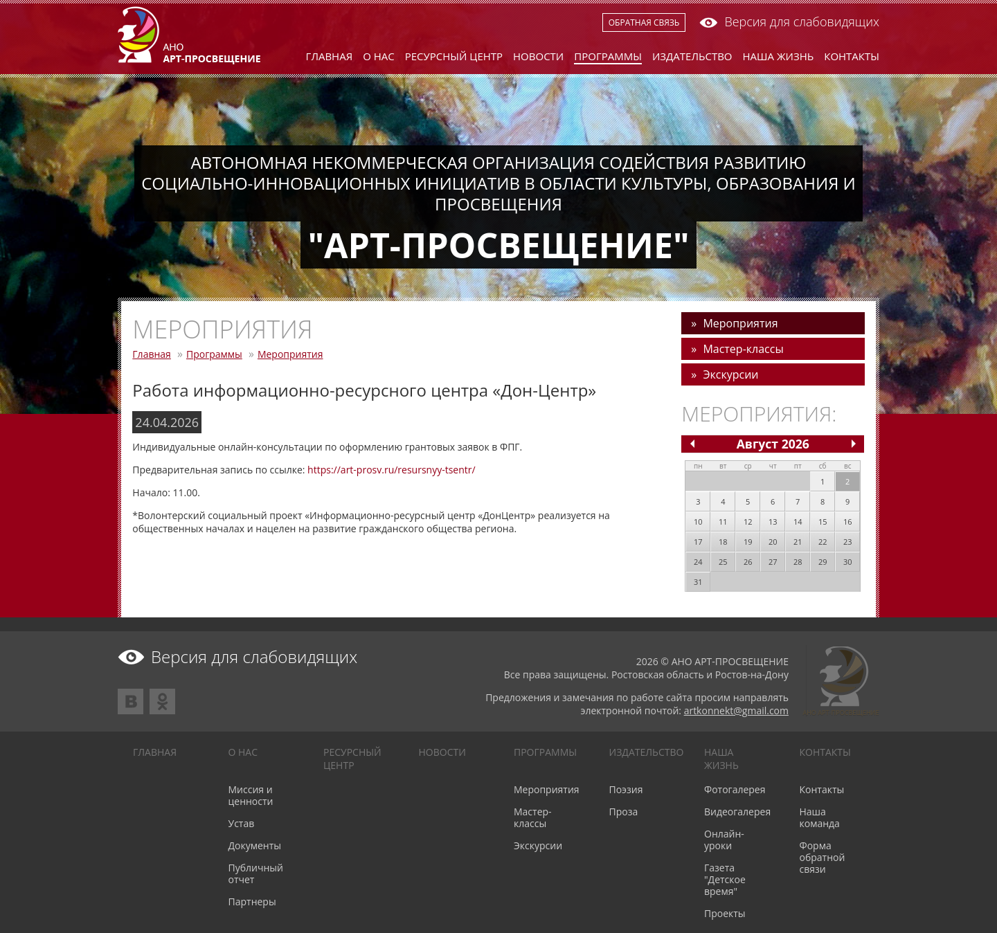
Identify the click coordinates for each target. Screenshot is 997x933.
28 (797, 561)
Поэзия (626, 789)
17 (698, 541)
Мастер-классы (743, 348)
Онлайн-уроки (724, 839)
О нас (379, 56)
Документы (255, 845)
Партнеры (252, 901)
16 (847, 521)
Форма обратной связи (822, 857)
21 (797, 541)
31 (698, 582)
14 (797, 521)
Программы (608, 56)
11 (723, 521)
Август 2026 (773, 443)
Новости (538, 56)
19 (748, 541)
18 (723, 541)
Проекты (725, 913)
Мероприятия (290, 354)
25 (723, 561)
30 (847, 561)
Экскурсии (730, 374)
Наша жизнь (778, 56)
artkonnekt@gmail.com (736, 710)
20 (773, 541)
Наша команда (820, 817)
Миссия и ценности (250, 795)
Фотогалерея (734, 789)
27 (773, 561)
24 (698, 561)
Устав (241, 823)
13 (773, 521)
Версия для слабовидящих (789, 21)
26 (748, 561)
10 (698, 521)
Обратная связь (644, 22)
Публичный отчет (255, 873)
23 (847, 541)
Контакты (851, 56)
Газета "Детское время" (725, 879)
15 (822, 521)
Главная (329, 56)
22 (822, 541)
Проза (623, 811)
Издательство (692, 56)
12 (748, 521)
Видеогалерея (737, 811)
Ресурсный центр (454, 56)
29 (822, 561)
